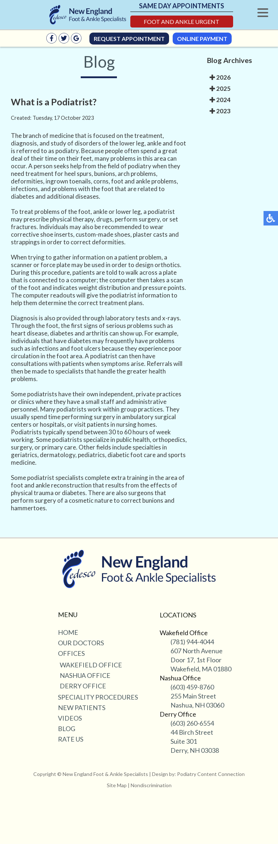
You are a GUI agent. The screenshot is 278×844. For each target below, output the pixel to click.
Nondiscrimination (151, 785)
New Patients (81, 708)
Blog (66, 729)
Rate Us (70, 739)
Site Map (117, 785)
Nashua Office (85, 675)
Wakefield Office (91, 665)
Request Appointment (129, 38)
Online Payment (202, 38)
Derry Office (83, 686)
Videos (70, 718)
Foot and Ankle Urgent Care (181, 23)
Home (68, 632)
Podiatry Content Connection (211, 774)
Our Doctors (81, 643)
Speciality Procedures (98, 697)
